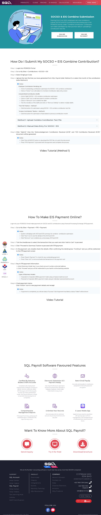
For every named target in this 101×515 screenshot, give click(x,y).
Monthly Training (36, 487)
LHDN (4, 251)
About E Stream (57, 479)
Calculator (64, 2)
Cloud (35, 2)
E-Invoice (53, 2)
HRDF (5, 268)
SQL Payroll (13, 485)
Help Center (15, 481)
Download (34, 479)
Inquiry (33, 481)
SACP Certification (15, 496)
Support (13, 476)
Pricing (43, 2)
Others (4, 276)
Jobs (53, 483)
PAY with (83, 500)
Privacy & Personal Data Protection (87, 514)
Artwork (54, 487)
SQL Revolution (36, 489)
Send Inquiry (85, 495)
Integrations (35, 483)
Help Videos (15, 483)
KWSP (5, 243)
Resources (77, 2)
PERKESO (4, 260)
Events (33, 485)
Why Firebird (56, 489)
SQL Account (14, 479)
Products (25, 2)
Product (35, 476)
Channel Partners (58, 485)
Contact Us (55, 481)
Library (11, 494)
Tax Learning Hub (15, 492)
